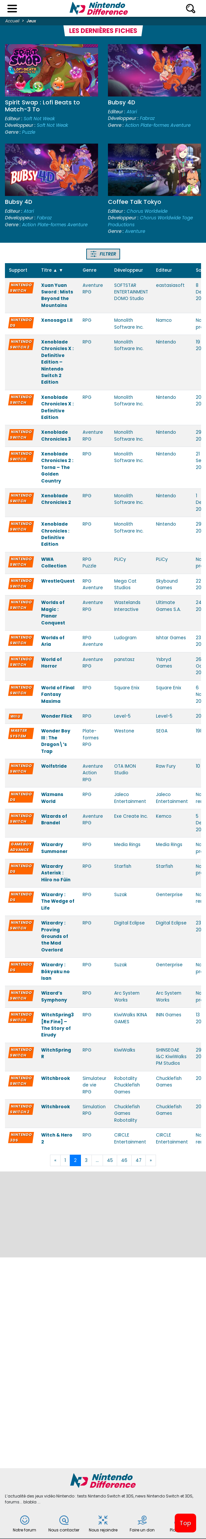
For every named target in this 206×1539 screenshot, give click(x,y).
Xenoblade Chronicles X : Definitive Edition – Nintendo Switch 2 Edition (57, 362)
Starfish (122, 866)
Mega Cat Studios (125, 584)
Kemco (163, 816)
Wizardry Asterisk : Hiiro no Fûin (55, 873)
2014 (201, 716)
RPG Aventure (93, 584)
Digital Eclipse (129, 923)
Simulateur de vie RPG (94, 1085)
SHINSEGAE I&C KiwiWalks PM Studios (171, 1057)
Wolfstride (54, 766)
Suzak (120, 895)
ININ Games (168, 1015)
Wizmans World (52, 797)
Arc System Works (127, 996)
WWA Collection (53, 562)
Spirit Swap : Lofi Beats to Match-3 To (42, 105)
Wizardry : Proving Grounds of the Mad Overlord (54, 936)
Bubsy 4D (121, 102)
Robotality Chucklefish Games (127, 1085)
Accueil (12, 21)
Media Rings (127, 844)
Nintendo (166, 342)
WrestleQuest (58, 581)
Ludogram (125, 638)
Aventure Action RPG (93, 773)
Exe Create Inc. (131, 816)
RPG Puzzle (89, 562)
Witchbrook (55, 1078)
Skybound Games (167, 584)
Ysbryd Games (164, 662)
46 (124, 1160)
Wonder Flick (56, 716)
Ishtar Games (171, 638)
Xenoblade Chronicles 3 (56, 435)
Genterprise (169, 895)
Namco (164, 320)
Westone (124, 731)
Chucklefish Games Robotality (127, 1113)
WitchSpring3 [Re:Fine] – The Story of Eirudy (57, 1025)
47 (139, 1160)
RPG (87, 320)
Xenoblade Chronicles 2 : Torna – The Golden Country (57, 467)
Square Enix (127, 688)
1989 (201, 731)
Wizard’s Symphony (54, 996)
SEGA (161, 731)
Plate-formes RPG (91, 738)
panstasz (124, 659)
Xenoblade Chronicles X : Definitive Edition (57, 407)
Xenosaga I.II (56, 320)
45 (110, 1160)
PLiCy (120, 559)
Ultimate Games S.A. (168, 605)
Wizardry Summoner (54, 847)
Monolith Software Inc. (128, 323)
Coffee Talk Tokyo (134, 202)
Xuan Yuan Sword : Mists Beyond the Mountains (57, 295)
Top (185, 1523)
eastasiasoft (170, 285)
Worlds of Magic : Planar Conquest (53, 612)
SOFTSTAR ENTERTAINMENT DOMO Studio (131, 292)
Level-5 (122, 716)
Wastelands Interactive (127, 605)
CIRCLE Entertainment (130, 1138)
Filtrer (103, 254)
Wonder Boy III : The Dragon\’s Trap (55, 741)
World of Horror (51, 662)
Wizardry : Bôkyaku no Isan (55, 971)
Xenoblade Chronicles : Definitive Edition (55, 534)
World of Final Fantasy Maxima (57, 694)
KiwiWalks (124, 1050)
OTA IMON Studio (125, 769)
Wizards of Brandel (54, 819)
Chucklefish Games (169, 1081)
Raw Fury (166, 766)
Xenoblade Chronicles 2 (56, 499)
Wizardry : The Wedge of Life (57, 901)
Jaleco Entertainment (130, 797)
